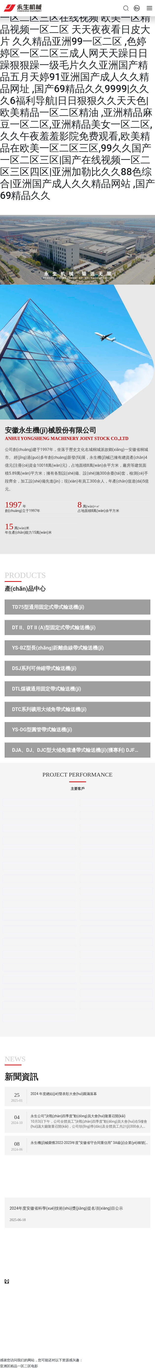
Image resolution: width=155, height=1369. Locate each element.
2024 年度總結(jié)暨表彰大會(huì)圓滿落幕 (64, 1094)
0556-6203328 (20, 1255)
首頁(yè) (77, 248)
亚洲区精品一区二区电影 (19, 1366)
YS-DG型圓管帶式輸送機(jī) (42, 730)
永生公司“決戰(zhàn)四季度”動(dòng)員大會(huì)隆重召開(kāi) (78, 1116)
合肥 (68, 1349)
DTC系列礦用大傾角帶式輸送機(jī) (49, 709)
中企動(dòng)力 (53, 1349)
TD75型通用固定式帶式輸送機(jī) (48, 607)
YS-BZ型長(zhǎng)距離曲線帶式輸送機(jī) (58, 648)
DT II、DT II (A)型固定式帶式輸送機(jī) (54, 628)
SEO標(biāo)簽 (16, 1337)
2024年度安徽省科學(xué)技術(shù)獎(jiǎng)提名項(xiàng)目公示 (66, 1208)
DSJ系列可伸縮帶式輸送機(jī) (44, 668)
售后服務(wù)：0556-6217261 (36, 1274)
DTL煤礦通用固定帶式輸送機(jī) (46, 689)
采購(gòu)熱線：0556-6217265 (36, 1266)
